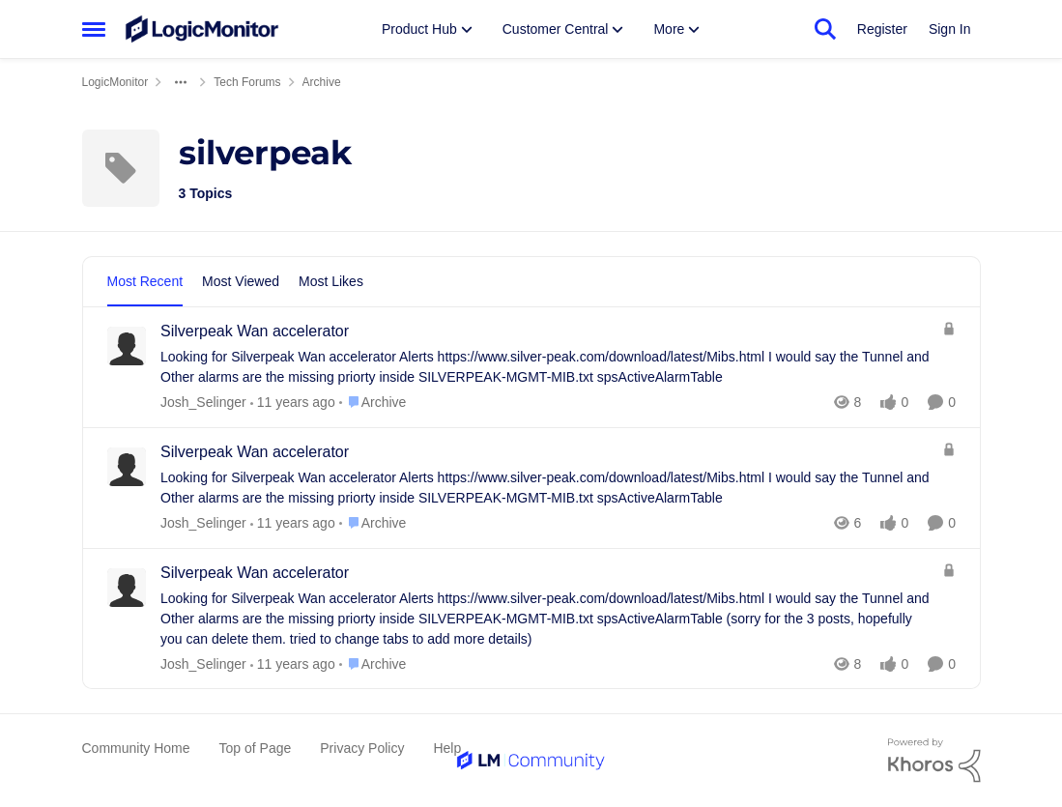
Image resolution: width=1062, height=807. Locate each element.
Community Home (136, 748)
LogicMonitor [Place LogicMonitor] (115, 82)
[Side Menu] (93, 28)
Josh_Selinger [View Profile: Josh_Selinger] (203, 402)
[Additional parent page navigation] (180, 82)
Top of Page (255, 748)
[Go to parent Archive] (372, 402)
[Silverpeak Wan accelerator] (546, 367)
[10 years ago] (291, 402)
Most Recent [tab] (145, 281)
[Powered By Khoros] (934, 760)
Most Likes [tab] (331, 281)
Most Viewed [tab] (240, 281)
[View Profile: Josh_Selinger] (126, 346)
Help (447, 748)
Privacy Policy (362, 748)
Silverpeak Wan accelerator (254, 331)
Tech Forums (247, 82)
